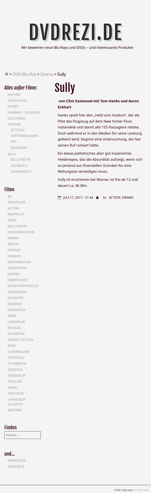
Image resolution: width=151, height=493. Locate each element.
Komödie (14, 304)
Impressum (16, 460)
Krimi (11, 316)
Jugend (13, 274)
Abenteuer (16, 202)
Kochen (13, 94)
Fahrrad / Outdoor (23, 112)
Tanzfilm (14, 369)
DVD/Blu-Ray (24, 74)
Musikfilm (16, 333)
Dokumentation (20, 232)
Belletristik (21, 159)
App (14, 141)
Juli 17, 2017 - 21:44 (78, 197)
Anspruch (15, 214)
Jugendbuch (21, 171)
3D (9, 196)
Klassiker (15, 298)
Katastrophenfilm (22, 286)
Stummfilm (16, 363)
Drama (46, 74)
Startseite (16, 466)
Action (114, 197)
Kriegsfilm (16, 310)
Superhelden (18, 352)
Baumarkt (19, 148)
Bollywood (17, 226)
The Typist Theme (141, 490)
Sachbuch (19, 165)
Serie (11, 345)
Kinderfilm (16, 292)
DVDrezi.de (76, 32)
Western (14, 410)
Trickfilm (15, 393)
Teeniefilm (16, 375)
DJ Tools (18, 130)
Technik (14, 124)
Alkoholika (17, 100)
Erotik (12, 244)
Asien (12, 220)
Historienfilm (19, 262)
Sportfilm (15, 357)
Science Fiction (20, 340)
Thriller (14, 381)
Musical (14, 328)
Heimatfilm (16, 268)
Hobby (12, 106)
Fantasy (13, 250)
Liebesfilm (16, 322)
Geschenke (16, 118)
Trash (12, 387)
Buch (11, 154)
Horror (14, 256)
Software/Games (25, 136)
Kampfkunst (17, 280)
